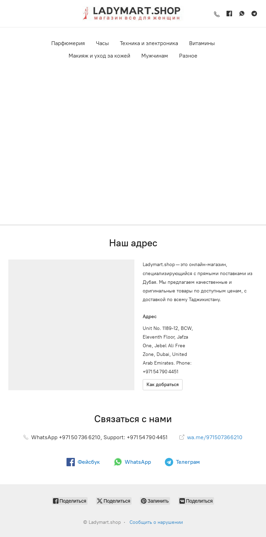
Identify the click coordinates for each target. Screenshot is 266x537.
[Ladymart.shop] (133, 13)
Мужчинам (154, 55)
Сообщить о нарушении (156, 522)
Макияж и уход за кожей (99, 55)
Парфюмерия (68, 43)
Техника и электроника (149, 43)
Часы (102, 43)
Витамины (202, 43)
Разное (188, 55)
